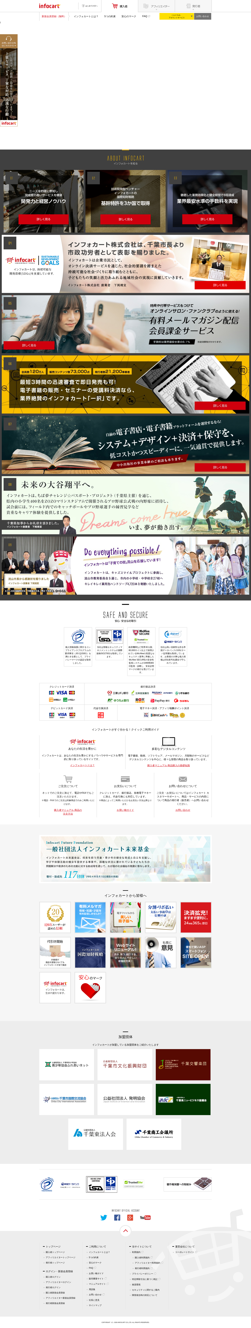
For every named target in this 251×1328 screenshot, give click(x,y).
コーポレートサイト (184, 1252)
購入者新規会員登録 (55, 1292)
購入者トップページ (55, 1252)
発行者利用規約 (142, 1268)
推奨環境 (136, 1284)
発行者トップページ (55, 1262)
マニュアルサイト (97, 1284)
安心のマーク (128, 16)
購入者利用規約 (142, 1257)
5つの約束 (110, 16)
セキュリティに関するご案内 (145, 1290)
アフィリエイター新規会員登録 (60, 1298)
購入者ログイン (53, 1277)
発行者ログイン (53, 1287)
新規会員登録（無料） (54, 16)
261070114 (76, 1187)
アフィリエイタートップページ (60, 1257)
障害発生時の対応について (144, 1295)
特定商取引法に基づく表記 (144, 1279)
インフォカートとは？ (86, 16)
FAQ (144, 16)
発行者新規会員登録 (55, 1303)
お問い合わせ (202, 16)
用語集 (92, 1289)
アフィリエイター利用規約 (147, 1263)
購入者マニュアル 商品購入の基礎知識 (168, 765)
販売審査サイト (96, 1278)
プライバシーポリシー (142, 1274)
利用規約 (136, 1252)
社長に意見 (94, 1300)
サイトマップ (95, 1305)
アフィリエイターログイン (58, 1282)
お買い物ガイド (125, 810)
